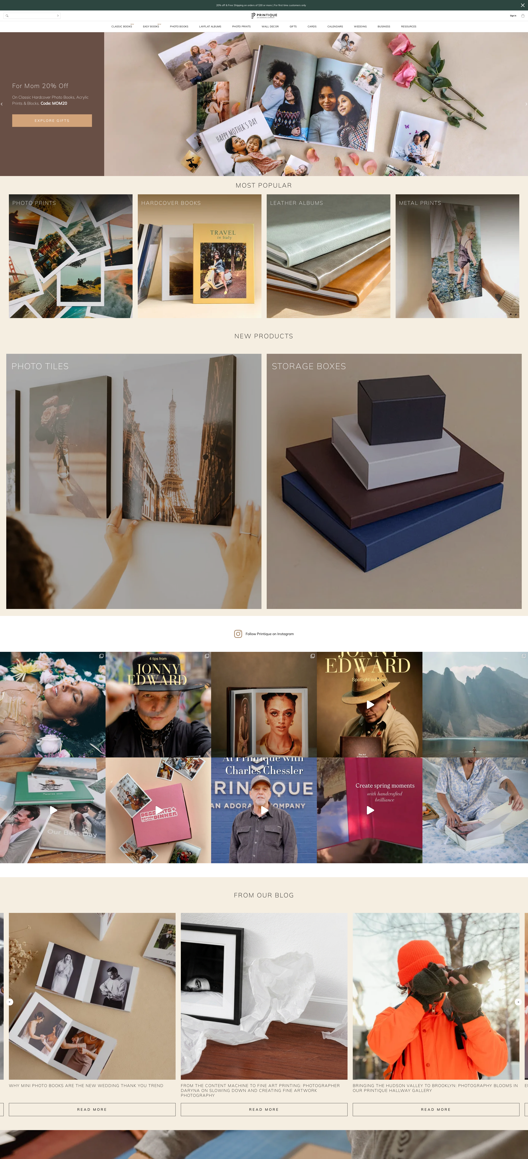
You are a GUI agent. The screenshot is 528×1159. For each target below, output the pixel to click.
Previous (9, 1005)
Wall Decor (270, 26)
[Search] (58, 16)
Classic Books (121, 26)
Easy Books (151, 26)
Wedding (360, 26)
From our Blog (264, 894)
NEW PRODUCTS (264, 336)
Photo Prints (241, 26)
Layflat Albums (210, 26)
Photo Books (179, 26)
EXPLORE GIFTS (52, 120)
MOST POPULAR (264, 185)
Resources (409, 26)
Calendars (335, 26)
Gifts (293, 26)
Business (384, 26)
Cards (312, 26)
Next (518, 1005)
